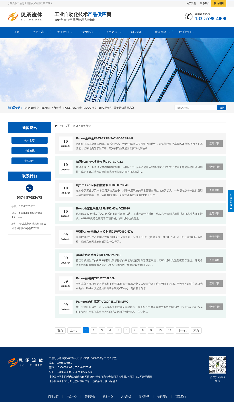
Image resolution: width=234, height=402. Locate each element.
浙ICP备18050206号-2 (93, 358)
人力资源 (112, 32)
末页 (196, 330)
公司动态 (29, 140)
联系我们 (205, 3)
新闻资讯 (136, 32)
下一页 (182, 330)
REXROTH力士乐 (51, 107)
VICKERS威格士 (72, 107)
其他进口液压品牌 (124, 107)
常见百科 (29, 160)
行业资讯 (29, 150)
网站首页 (53, 396)
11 (169, 330)
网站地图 (219, 3)
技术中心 (87, 32)
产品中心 (38, 32)
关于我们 (191, 3)
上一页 (74, 330)
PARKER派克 (31, 107)
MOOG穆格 (90, 107)
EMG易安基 (105, 107)
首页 (17, 32)
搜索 (222, 107)
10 (160, 330)
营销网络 (160, 32)
